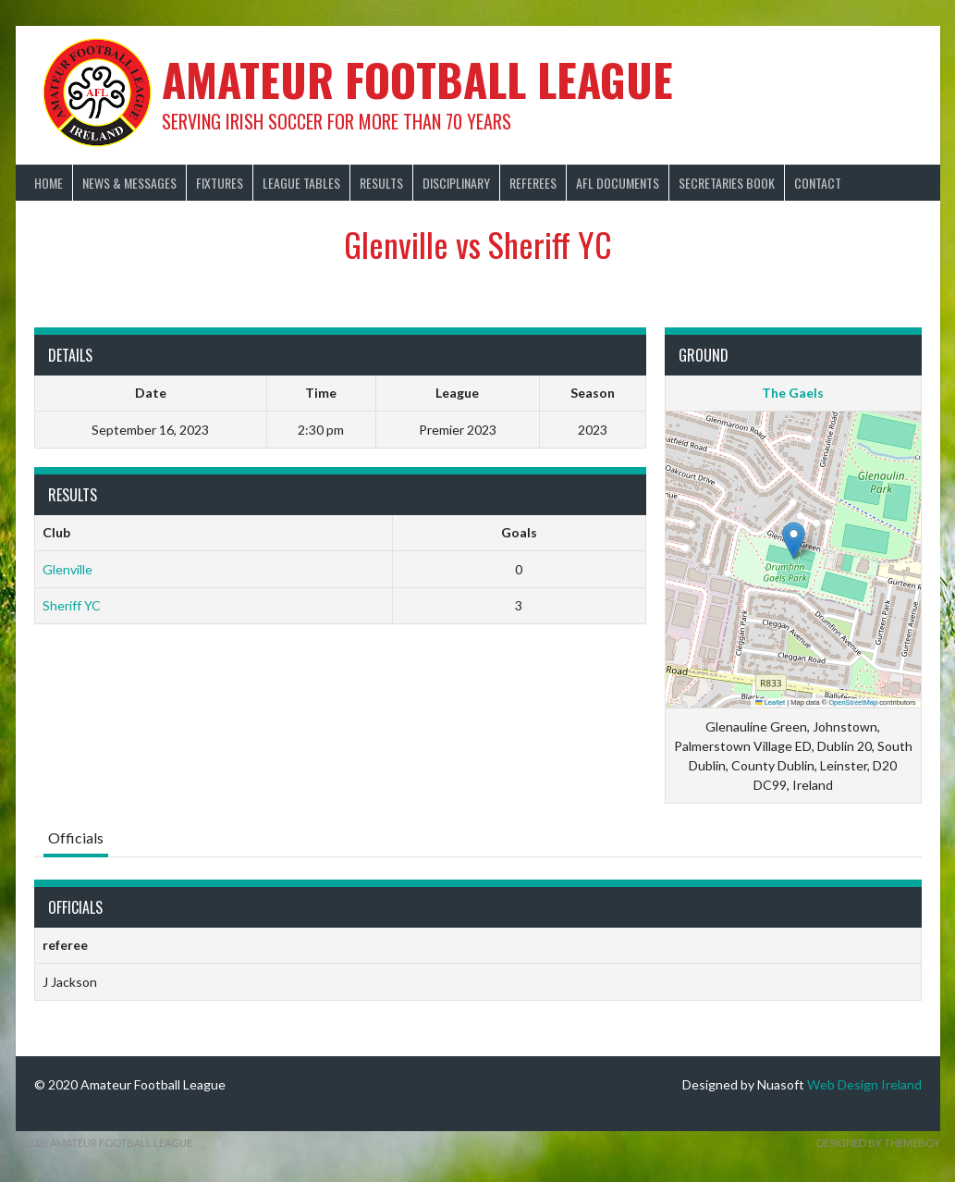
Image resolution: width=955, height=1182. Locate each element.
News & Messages (129, 182)
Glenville (67, 569)
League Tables (301, 182)
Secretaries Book (727, 182)
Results (381, 182)
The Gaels (793, 392)
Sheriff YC (72, 605)
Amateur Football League (417, 79)
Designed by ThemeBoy (878, 1143)
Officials (76, 837)
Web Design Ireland (864, 1084)
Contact (817, 182)
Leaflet (770, 702)
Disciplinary (456, 182)
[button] (793, 541)
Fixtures (219, 182)
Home (48, 182)
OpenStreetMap (852, 702)
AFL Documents (617, 182)
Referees (533, 182)
